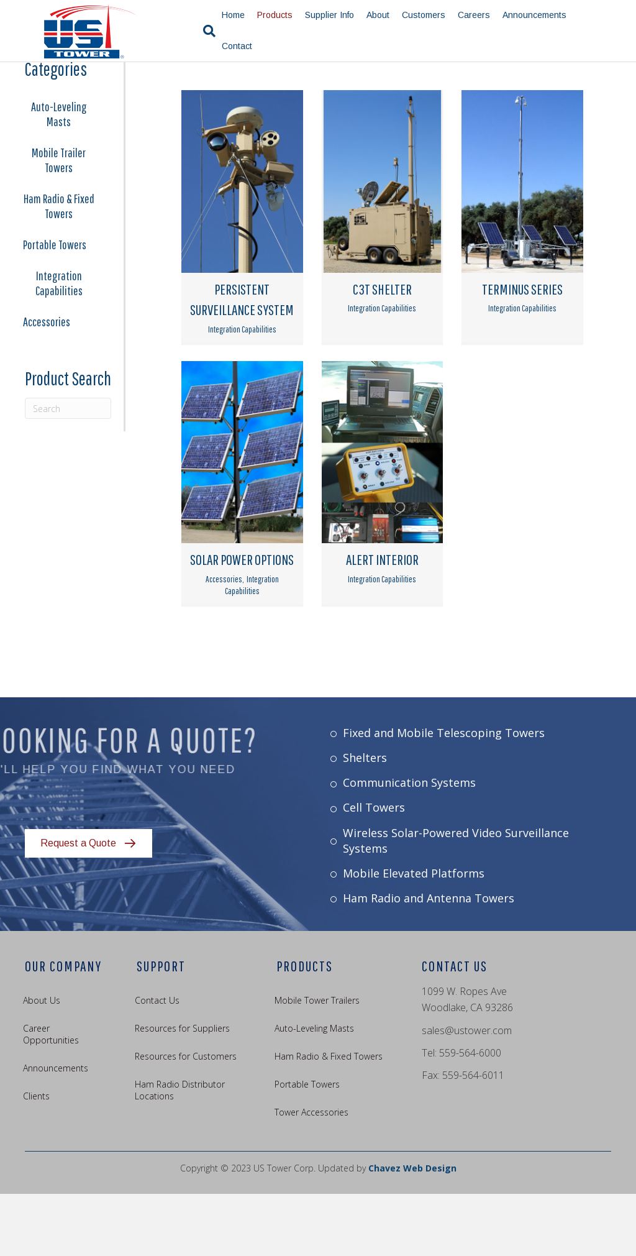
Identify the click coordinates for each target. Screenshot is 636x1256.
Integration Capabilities (59, 345)
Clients (36, 1158)
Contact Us (157, 1062)
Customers (421, 15)
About (376, 15)
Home (231, 15)
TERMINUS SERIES (522, 351)
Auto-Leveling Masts (59, 176)
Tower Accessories (311, 1174)
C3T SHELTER (382, 351)
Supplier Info (327, 15)
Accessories (46, 384)
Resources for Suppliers (182, 1090)
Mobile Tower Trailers (317, 1062)
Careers (472, 15)
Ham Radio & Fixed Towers (59, 268)
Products (273, 15)
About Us (41, 1062)
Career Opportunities (51, 1096)
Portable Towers (54, 307)
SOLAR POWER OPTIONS (242, 621)
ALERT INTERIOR (382, 621)
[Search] (201, 31)
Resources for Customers (186, 1118)
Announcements (533, 15)
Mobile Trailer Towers (59, 222)
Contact (235, 46)
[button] (88, 905)
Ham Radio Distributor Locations (180, 1152)
